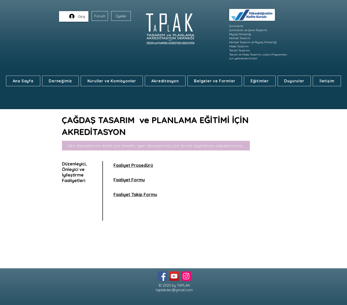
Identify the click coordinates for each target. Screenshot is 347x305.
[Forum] (100, 16)
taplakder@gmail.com (174, 290)
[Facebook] (162, 276)
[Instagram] (186, 276)
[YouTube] (174, 276)
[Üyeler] (121, 16)
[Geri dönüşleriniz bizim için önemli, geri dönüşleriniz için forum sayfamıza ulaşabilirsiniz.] (156, 145)
